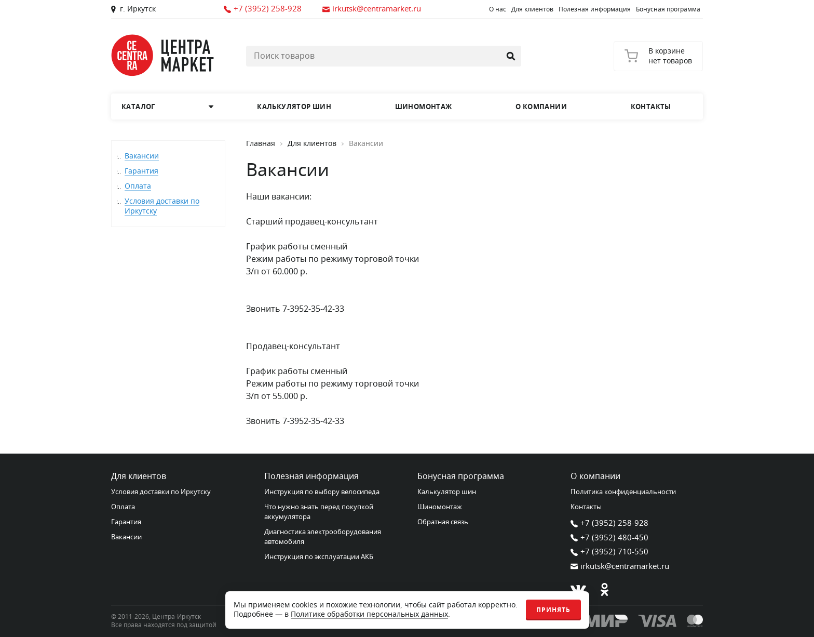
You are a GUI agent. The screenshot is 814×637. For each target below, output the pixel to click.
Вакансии (142, 156)
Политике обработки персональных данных (369, 614)
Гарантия (141, 171)
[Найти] (510, 56)
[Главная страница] (163, 55)
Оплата (138, 186)
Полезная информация (595, 9)
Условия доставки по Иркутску (162, 206)
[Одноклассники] (604, 590)
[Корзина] (658, 56)
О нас (497, 9)
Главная (260, 144)
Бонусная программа (668, 9)
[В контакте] (578, 590)
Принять (553, 610)
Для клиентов (532, 9)
